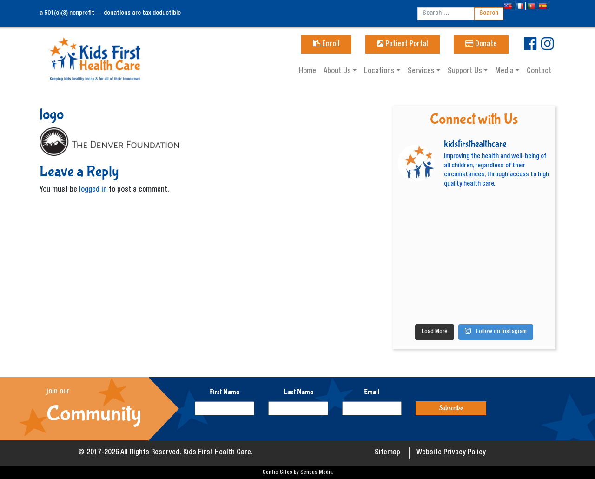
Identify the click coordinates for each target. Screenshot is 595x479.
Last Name (298, 391)
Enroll (326, 44)
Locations (380, 71)
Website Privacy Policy (451, 453)
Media (505, 71)
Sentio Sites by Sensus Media (298, 472)
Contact (539, 71)
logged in (93, 190)
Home (307, 71)
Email (372, 391)
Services (422, 71)
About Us (338, 71)
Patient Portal (402, 44)
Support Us (466, 71)
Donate (481, 44)
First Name (224, 391)
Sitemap (387, 453)
